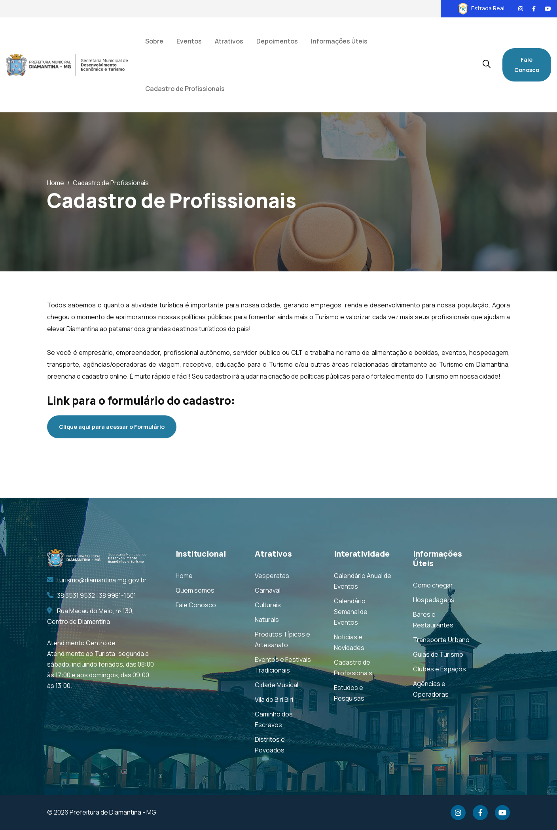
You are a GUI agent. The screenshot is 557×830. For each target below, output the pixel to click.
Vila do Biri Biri (274, 699)
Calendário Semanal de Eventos (351, 612)
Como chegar (433, 585)
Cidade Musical (276, 684)
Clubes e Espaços (439, 669)
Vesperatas (272, 575)
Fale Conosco (526, 65)
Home (55, 182)
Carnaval (267, 590)
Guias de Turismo (438, 654)
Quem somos (195, 590)
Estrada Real (481, 8)
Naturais (267, 619)
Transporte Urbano (441, 639)
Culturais (268, 605)
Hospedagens (434, 599)
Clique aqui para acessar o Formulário (112, 426)
